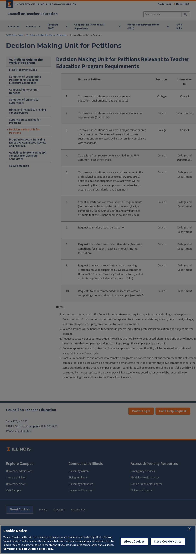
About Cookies (134, 541)
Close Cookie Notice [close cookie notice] (168, 541)
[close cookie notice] (189, 529)
